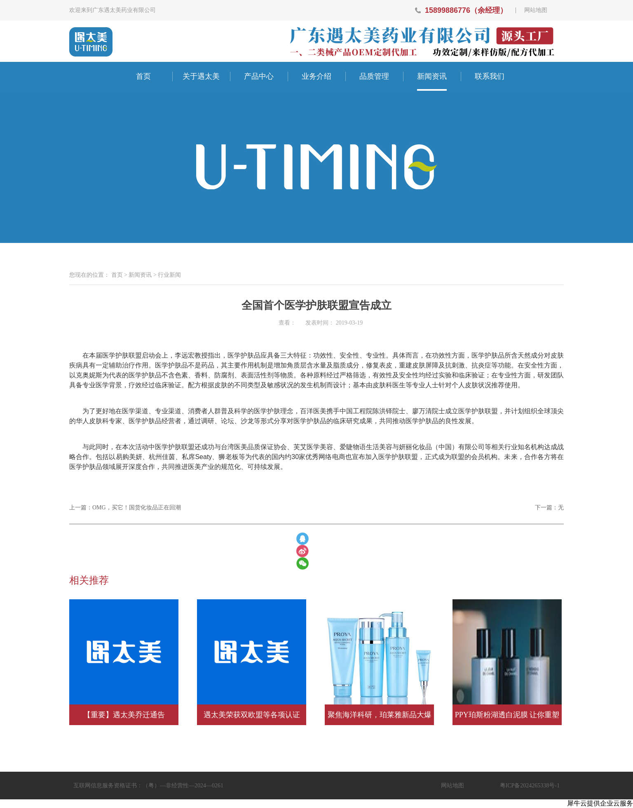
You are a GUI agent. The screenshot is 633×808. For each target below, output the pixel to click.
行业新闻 (169, 275)
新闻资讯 (140, 275)
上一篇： (125, 507)
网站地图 (535, 10)
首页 (143, 76)
